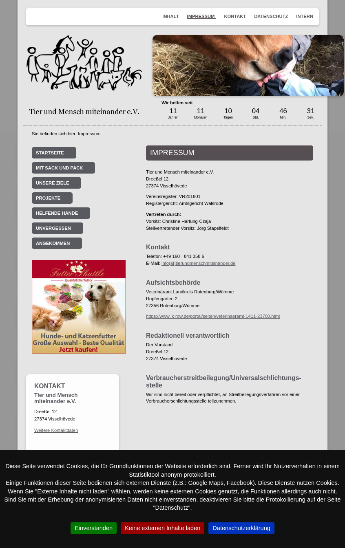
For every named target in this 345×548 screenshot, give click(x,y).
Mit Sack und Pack (59, 167)
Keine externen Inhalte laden (162, 528)
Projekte (48, 198)
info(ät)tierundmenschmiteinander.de (198, 263)
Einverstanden (94, 528)
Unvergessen (53, 228)
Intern (304, 16)
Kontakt (235, 16)
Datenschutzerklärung (241, 528)
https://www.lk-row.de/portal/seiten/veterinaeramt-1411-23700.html (213, 316)
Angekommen (53, 243)
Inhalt (170, 16)
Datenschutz (271, 16)
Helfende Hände (57, 213)
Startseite (50, 152)
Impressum (201, 16)
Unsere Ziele (52, 182)
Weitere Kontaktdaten (56, 430)
